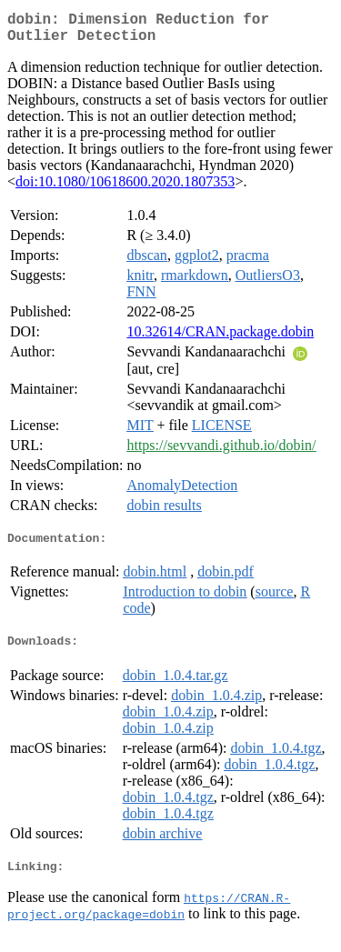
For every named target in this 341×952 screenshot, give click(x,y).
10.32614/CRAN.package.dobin (220, 338)
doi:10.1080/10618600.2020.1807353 (125, 188)
